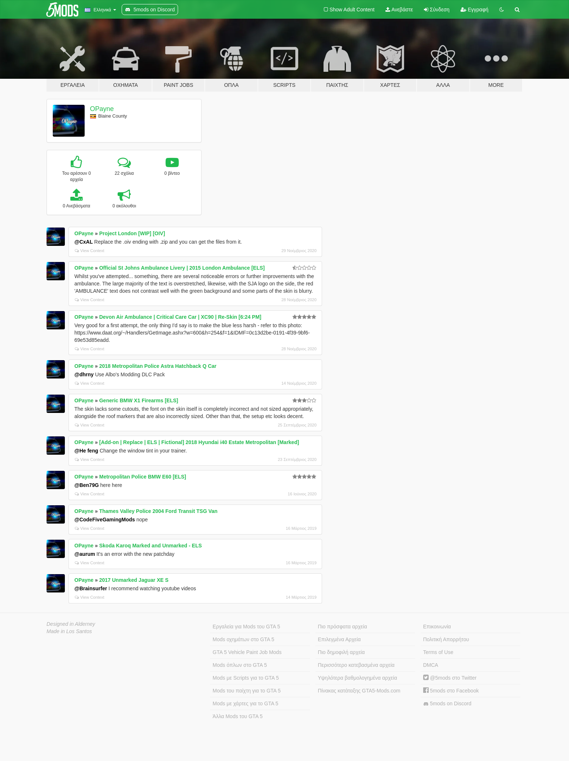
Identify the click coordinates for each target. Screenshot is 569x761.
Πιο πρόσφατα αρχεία (342, 626)
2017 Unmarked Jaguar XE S (134, 580)
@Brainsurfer (90, 588)
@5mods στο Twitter (450, 678)
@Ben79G (86, 485)
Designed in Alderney (71, 624)
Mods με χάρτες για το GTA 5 (245, 703)
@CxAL (83, 242)
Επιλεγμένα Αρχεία (339, 639)
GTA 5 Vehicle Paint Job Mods (247, 652)
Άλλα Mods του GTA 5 (238, 716)
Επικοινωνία (437, 626)
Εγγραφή (474, 9)
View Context (89, 250)
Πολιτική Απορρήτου (446, 639)
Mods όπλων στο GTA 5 (240, 665)
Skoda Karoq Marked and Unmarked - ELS (150, 545)
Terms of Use (438, 652)
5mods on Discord (447, 704)
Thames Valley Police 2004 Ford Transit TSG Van (158, 511)
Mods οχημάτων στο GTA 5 (243, 639)
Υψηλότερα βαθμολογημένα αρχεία (357, 678)
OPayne (102, 108)
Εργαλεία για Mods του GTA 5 (246, 626)
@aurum (84, 554)
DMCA (430, 665)
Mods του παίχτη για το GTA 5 (247, 691)
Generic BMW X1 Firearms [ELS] (138, 400)
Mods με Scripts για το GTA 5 (246, 678)
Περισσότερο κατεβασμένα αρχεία (356, 665)
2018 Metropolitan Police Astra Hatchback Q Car (158, 366)
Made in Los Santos (69, 631)
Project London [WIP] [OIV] (132, 233)
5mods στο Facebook (451, 690)
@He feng (86, 451)
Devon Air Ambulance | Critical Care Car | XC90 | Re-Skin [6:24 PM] (180, 317)
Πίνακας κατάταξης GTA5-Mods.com (359, 691)
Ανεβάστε (399, 9)
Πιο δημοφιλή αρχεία (341, 652)
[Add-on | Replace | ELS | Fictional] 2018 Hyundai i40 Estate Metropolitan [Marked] (199, 442)
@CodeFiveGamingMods (104, 519)
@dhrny (84, 374)
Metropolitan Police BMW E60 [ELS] (142, 477)
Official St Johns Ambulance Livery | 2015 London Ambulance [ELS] (182, 268)
